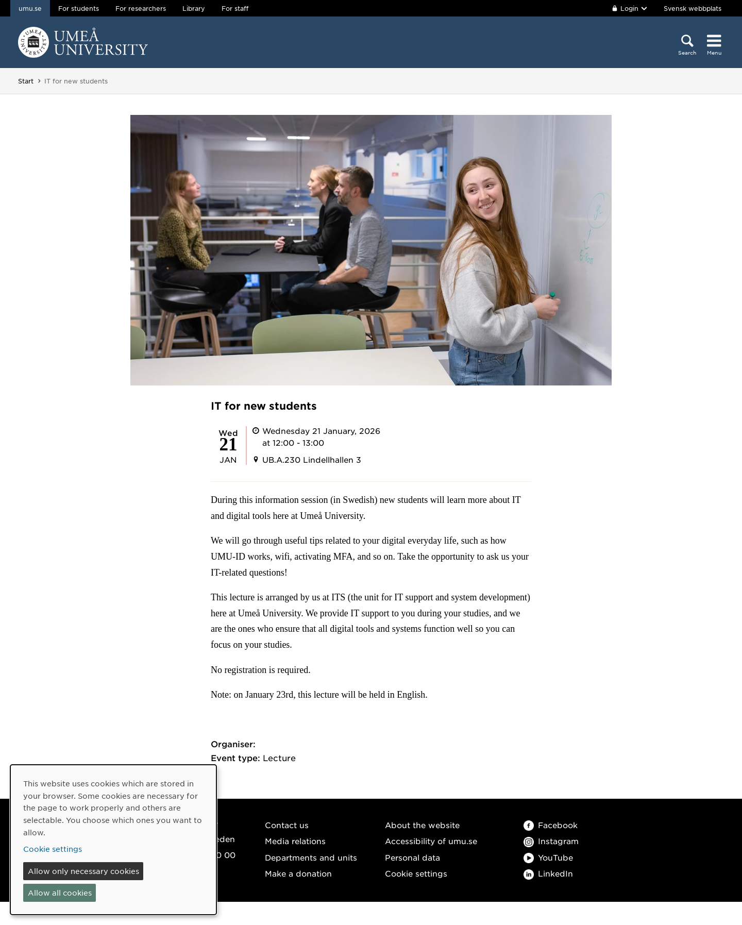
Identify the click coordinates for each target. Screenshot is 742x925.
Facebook (551, 825)
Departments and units (311, 857)
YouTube (548, 857)
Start (25, 81)
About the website (422, 825)
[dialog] (113, 840)
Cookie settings (416, 873)
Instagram (551, 841)
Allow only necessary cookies (83, 871)
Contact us (287, 825)
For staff (235, 8)
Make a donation (298, 873)
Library (193, 8)
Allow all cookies (60, 892)
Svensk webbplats (692, 8)
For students (78, 8)
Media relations (295, 841)
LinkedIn (548, 873)
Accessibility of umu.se (431, 841)
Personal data (412, 857)
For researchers (140, 8)
